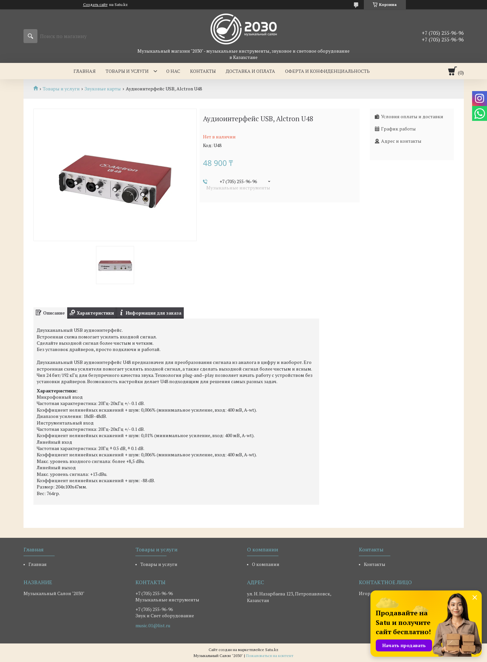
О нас (173, 71)
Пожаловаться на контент (269, 655)
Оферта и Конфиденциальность (327, 71)
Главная (84, 71)
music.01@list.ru (152, 626)
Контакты (203, 71)
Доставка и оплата (250, 71)
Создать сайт (95, 4)
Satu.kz (271, 649)
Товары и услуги (127, 71)
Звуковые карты (102, 89)
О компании (265, 564)
